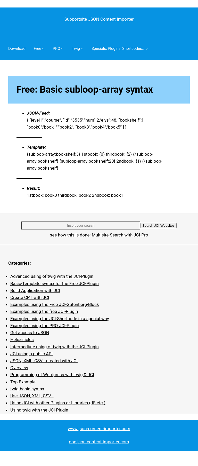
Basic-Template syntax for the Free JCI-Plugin (54, 283)
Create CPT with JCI (29, 297)
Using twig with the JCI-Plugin (39, 410)
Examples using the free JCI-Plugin (44, 311)
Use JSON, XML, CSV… (32, 395)
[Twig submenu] (82, 49)
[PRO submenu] (62, 49)
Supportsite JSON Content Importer (99, 19)
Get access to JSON (29, 332)
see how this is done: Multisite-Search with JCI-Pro (99, 235)
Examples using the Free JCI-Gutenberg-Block (54, 304)
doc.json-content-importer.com (99, 441)
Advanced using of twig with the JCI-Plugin (51, 276)
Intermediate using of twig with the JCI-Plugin (54, 346)
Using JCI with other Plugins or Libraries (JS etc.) (57, 402)
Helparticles (22, 339)
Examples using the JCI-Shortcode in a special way (59, 318)
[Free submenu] (43, 49)
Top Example (23, 381)
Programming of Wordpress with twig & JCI (52, 374)
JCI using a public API (31, 353)
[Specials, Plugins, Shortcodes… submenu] (146, 49)
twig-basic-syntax (27, 388)
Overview (19, 367)
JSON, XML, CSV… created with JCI (44, 360)
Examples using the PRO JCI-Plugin (44, 325)
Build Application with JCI (35, 290)
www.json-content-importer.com (99, 428)
